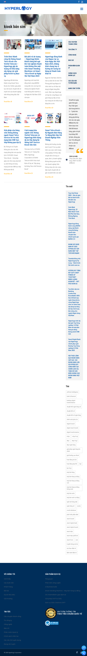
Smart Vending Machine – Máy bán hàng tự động (62, 591)
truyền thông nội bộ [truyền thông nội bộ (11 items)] (72, 544)
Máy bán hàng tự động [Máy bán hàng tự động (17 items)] (73, 476)
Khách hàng (8, 587)
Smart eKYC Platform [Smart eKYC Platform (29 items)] (72, 535)
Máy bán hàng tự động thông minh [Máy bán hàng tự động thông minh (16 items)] (73, 488)
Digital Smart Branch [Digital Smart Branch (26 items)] (72, 428)
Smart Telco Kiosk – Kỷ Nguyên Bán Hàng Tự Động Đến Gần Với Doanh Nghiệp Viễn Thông (53, 135)
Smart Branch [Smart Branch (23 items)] (70, 519)
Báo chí (71, 60)
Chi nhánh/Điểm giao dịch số (55, 595)
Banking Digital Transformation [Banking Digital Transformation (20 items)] (71, 401)
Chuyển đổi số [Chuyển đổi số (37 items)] (71, 411)
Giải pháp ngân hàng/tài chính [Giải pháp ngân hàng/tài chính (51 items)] (73, 450)
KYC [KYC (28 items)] (80, 464)
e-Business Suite (51, 587)
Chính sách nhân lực (72, 74)
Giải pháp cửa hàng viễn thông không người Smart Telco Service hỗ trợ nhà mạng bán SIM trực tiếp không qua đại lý (12, 136)
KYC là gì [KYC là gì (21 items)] (69, 468)
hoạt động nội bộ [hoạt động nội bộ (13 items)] (72, 459)
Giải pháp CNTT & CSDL (53, 598)
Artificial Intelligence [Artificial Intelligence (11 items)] (72, 392)
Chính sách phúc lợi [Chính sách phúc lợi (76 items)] (72, 419)
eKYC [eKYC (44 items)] (68, 440)
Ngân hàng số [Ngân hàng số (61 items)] (70, 506)
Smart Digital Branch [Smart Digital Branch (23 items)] (72, 527)
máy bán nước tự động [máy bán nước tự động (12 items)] (73, 497)
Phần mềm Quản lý (74, 67)
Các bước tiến (9, 583)
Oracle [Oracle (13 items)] (79, 506)
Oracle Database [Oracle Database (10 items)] (71, 510)
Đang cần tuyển (74, 88)
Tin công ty (72, 49)
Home (5, 21)
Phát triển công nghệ (52, 583)
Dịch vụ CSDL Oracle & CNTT (55, 602)
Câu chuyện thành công (72, 43)
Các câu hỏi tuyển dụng (72, 82)
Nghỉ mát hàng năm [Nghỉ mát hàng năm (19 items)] (72, 502)
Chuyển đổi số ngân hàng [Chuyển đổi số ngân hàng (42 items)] (74, 415)
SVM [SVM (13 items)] (77, 540)
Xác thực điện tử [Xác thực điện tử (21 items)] (71, 548)
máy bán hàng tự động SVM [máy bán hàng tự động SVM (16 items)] (73, 482)
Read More (8, 101)
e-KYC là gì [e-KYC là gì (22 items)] (75, 436)
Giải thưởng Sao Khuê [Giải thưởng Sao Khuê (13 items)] (73, 455)
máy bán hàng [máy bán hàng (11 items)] (70, 472)
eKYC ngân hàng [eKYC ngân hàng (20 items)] (71, 445)
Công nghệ (72, 55)
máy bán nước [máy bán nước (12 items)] (71, 493)
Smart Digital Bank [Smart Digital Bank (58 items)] (72, 523)
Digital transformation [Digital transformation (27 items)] (73, 432)
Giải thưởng (8, 598)
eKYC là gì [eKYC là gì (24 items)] (74, 440)
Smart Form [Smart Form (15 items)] (70, 540)
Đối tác (6, 591)
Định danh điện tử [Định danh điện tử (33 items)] (72, 552)
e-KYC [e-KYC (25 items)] (68, 436)
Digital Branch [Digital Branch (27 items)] (71, 424)
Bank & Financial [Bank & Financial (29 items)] (71, 396)
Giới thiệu (7, 579)
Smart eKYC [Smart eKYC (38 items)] (70, 531)
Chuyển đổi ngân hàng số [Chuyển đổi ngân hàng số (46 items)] (74, 407)
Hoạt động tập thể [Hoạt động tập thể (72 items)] (72, 464)
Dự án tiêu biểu (9, 595)
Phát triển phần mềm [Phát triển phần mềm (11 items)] (72, 514)
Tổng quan (49, 579)
